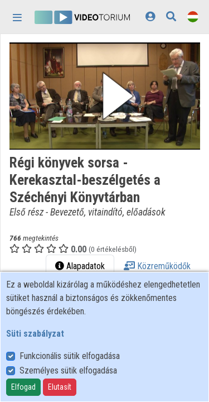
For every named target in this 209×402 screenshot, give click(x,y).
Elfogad (23, 386)
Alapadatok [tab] (80, 266)
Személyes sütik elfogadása (68, 370)
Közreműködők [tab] (157, 266)
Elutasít (59, 386)
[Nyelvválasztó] (192, 16)
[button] (104, 96)
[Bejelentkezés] (150, 16)
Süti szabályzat (35, 333)
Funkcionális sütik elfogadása (70, 356)
